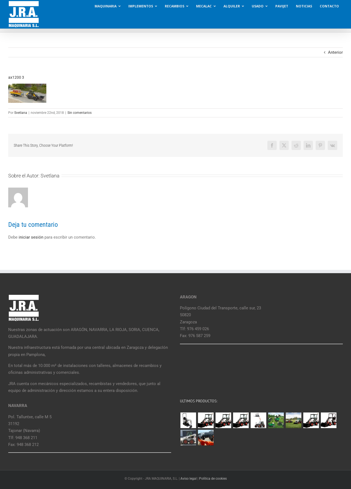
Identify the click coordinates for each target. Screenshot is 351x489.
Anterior (335, 52)
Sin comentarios (79, 113)
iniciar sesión (31, 237)
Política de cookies (213, 478)
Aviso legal (188, 478)
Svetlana (20, 113)
